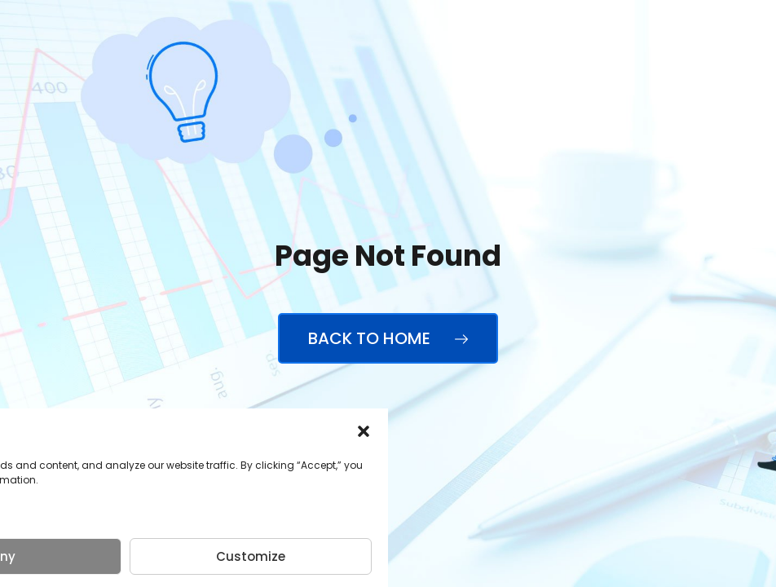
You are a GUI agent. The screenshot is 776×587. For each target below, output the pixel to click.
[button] (363, 431)
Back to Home (388, 338)
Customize (250, 556)
